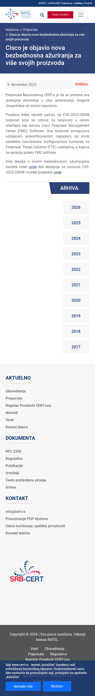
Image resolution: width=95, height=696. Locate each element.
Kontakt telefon (18, 533)
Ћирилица (66, 3)
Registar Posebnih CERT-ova (28, 405)
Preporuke (30, 29)
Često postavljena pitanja (26, 480)
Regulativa (14, 458)
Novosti (12, 413)
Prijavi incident (60, 14)
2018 (75, 331)
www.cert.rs (20, 665)
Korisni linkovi (17, 427)
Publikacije (14, 466)
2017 (75, 347)
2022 (75, 269)
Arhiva (11, 487)
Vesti (10, 420)
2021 (75, 284)
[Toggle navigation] (81, 14)
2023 (75, 253)
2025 (75, 222)
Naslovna (12, 29)
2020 (75, 300)
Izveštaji (12, 473)
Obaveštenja (16, 391)
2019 (75, 316)
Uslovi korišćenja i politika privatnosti (35, 526)
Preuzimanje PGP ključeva (27, 519)
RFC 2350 (13, 451)
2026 (75, 207)
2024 (75, 238)
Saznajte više (23, 686)
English (88, 3)
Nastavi (57, 686)
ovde (33, 167)
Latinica (78, 3)
